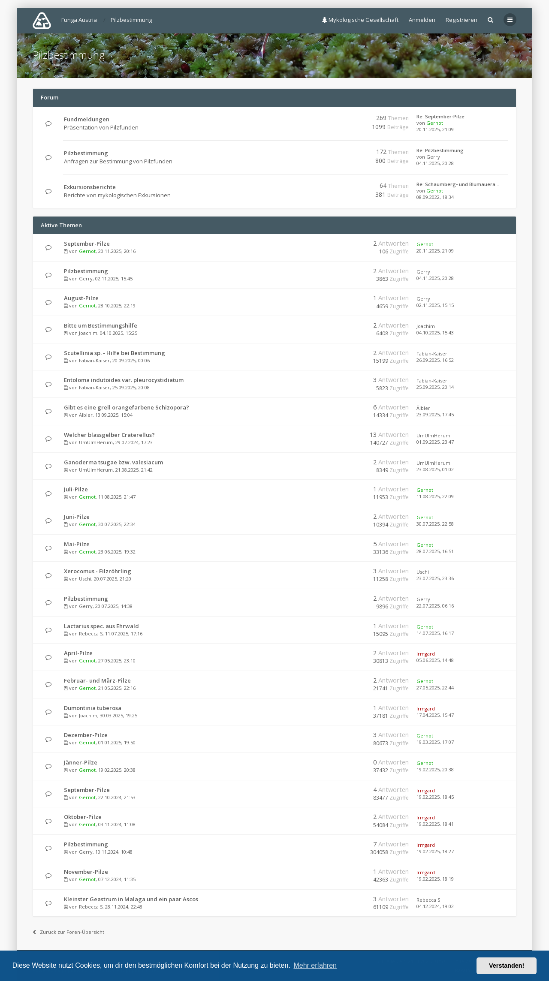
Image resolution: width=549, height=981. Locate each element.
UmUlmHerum (96, 442)
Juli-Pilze (76, 489)
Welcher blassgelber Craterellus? (109, 435)
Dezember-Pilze (86, 735)
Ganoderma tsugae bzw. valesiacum (113, 462)
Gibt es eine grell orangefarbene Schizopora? (126, 407)
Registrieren (461, 20)
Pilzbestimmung (69, 55)
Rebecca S (91, 633)
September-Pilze (87, 243)
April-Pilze (78, 653)
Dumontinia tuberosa (92, 708)
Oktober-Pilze (83, 817)
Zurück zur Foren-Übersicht (68, 932)
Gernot (434, 123)
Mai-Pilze (77, 544)
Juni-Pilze (77, 517)
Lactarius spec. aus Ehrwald (101, 626)
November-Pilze (86, 872)
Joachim (88, 333)
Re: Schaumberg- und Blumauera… (457, 184)
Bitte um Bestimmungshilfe (100, 325)
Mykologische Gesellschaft (360, 20)
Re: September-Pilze (440, 116)
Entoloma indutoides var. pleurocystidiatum (124, 380)
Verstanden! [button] (506, 965)
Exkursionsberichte (90, 187)
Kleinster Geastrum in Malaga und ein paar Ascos (131, 899)
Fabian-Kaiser (94, 360)
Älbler (86, 415)
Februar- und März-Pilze (97, 680)
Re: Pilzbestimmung (440, 150)
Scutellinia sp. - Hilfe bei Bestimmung (114, 353)
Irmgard (425, 653)
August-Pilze (81, 298)
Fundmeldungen (86, 119)
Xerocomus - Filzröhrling (97, 571)
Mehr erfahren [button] (315, 965)
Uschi (85, 578)
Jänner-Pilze (80, 762)
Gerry (433, 156)
